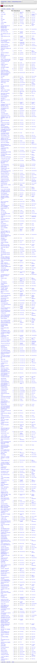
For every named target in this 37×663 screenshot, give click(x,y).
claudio (21, 62)
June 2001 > (9, 8)
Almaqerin (3, 305)
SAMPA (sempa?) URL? (5, 460)
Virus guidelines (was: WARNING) (5, 109)
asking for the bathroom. (5, 136)
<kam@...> (21, 210)
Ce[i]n (2, 50)
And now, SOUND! (4, 44)
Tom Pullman (34, 48)
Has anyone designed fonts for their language (5, 40)
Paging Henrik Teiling (5, 81)
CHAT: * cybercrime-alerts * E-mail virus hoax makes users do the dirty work (5, 60)
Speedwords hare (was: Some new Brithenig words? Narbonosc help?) (6, 235)
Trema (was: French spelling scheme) (4, 558)
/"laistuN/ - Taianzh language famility (4, 289)
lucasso (33, 394)
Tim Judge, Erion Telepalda (34, 14)
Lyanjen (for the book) (5, 415)
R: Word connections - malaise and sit (5, 226)
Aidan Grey (33, 77)
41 (13, 362)
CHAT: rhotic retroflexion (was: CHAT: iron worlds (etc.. (5, 356)
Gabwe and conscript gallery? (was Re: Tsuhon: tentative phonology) (5, 506)
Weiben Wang (22, 312)
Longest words (3, 517)
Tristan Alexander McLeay (33, 272)
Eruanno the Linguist (21, 102)
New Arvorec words (4, 31)
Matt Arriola (22, 19)
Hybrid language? (4, 193)
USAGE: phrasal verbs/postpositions (4, 538)
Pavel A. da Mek (34, 52)
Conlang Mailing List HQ (16, 1)
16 (13, 390)
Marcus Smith (22, 543)
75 (13, 31)
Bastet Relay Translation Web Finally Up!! (5, 94)
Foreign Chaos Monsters (5, 122)
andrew (21, 25)
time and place (3, 223)
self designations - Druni (5, 330)
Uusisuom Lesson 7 (4, 587)
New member (3, 57)
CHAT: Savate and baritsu (5, 293)
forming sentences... (4, 651)
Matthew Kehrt (22, 532)
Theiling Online (4, 1)
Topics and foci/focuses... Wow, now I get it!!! (5, 530)
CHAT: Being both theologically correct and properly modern (5, 401)
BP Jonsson (21, 57)
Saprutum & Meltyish (5, 52)
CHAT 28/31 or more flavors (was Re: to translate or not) (6, 592)
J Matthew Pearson (21, 93)
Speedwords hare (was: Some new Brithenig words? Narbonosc (6, 145)
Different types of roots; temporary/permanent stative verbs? (6, 541)
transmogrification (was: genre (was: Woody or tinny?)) (5, 275)
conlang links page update (5, 158)
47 (13, 278)
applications (3, 204)
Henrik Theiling (22, 17)
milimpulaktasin (4, 575)
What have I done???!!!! (5, 173)
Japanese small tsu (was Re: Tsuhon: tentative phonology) (6, 565)
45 (13, 57)
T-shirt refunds (3, 240)
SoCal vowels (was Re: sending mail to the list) (5, 585)
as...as (2, 426)
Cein (2, 38)
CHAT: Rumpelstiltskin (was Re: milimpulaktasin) (5, 580)
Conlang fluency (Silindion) (4, 482)
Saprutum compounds (5, 547)
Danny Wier (33, 17)
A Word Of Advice (4, 387)
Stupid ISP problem (4, 176)
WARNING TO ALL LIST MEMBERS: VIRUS (5, 105)
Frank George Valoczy (22, 216)
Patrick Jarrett (34, 59)
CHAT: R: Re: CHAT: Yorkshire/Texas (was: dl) (5, 600)
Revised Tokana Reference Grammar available (5, 308)
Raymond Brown (34, 45)
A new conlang (3, 22)
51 (13, 33)
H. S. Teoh (21, 76)
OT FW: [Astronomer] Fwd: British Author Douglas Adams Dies (6, 442)
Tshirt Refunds (3, 378)
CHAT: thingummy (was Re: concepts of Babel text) (5, 544)
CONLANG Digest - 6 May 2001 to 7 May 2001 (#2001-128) (6, 495)
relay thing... (3, 102)
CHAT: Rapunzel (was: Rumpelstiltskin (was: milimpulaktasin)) (5, 606)
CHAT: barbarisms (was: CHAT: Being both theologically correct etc (5, 374)
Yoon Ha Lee (22, 491)
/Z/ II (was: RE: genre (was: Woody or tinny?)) (6, 296)
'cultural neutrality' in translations (4, 659)
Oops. (2, 476)
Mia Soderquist (22, 136)
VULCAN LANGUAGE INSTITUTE (5, 219)
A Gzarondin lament (4, 303)
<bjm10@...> (34, 44)
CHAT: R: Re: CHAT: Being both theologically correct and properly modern (5, 447)
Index (13, 8)
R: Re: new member (4, 140)
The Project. (3, 210)
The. (1, 280)
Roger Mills (21, 387)
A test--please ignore (4, 113)
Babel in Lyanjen (4, 650)
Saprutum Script (4, 404)
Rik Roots (21, 68)
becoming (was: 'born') (5, 471)
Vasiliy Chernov (22, 489)
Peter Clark (33, 19)
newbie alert (3, 249)
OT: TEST (3, 12)
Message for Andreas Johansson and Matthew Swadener (5, 197)
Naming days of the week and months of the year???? (5, 617)
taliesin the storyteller (21, 16)
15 (13, 205)
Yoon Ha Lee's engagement (6, 339)
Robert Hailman (22, 116)
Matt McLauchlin (22, 72)
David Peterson (22, 110)
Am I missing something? (5, 350)
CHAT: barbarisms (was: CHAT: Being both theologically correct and (5, 370)
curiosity (2, 527)
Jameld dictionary (4, 183)
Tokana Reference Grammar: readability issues (6, 266)
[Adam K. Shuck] (33, 142)
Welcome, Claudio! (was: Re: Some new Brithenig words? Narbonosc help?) (5, 257)
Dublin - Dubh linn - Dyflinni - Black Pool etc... (5, 263)
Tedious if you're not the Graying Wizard (5, 536)
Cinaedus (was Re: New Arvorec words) (5, 169)
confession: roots (4, 488)
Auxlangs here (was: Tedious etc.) (4, 512)
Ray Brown (21, 20)
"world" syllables (4, 434)
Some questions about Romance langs (5, 298)
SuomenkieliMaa (34, 335)
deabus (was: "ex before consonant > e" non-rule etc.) (5, 457)
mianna (21, 639)
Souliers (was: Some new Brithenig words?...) (5, 181)
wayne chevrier (34, 57)
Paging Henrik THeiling (5, 79)
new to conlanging (4, 227)
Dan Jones (33, 31)
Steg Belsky (21, 89)
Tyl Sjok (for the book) (5, 174)
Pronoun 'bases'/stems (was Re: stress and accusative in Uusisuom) (6, 522)
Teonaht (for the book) (5, 179)
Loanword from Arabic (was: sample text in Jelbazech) (5, 161)
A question (3, 62)
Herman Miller (22, 234)
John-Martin (33, 39)
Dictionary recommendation (4, 239)
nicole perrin (33, 378)
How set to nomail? (4, 91)
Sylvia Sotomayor (22, 82)
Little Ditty (3, 112)
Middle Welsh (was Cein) (5, 36)
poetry (2, 394)
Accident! (2, 611)
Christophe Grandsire (21, 36)
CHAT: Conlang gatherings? (4, 453)
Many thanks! (3, 648)
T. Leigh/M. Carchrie (33, 645)
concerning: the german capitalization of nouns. (5, 133)
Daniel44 (33, 184)
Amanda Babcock (33, 322)
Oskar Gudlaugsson (33, 298)
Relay (2, 16)
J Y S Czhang (22, 23)
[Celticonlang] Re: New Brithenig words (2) (5, 286)
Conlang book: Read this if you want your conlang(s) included (5, 332)
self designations (4, 281)
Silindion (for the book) (5, 393)
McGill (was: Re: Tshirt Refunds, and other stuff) (5, 245)
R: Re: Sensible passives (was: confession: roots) (5, 450)
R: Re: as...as (3, 399)
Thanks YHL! (3, 603)
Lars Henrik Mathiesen (21, 59)
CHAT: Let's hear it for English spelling (5, 166)
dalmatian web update (5, 424)
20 (13, 173)
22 (13, 42)
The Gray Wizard (22, 142)
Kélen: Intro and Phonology (6, 156)
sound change (3, 454)
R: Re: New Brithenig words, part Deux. (5, 96)
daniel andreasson (33, 24)
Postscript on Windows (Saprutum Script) (5, 571)
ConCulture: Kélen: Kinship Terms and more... (6, 152)
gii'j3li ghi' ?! (3, 98)
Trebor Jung (21, 22)
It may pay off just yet (5, 647)
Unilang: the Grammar (5, 654)
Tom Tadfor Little (22, 362)
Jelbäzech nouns (4, 379)
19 (13, 54)
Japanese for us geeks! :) (5, 469)
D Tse (32, 176)
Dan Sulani (21, 48)
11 (13, 144)
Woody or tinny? (4, 278)
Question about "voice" (5, 433)
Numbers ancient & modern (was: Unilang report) (6, 171)
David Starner (22, 314)
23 (13, 472)
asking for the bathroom (5, 42)
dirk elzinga (33, 20)
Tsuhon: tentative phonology (4, 595)
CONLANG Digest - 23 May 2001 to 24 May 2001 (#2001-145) (5, 232)
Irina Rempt (21, 79)
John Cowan (22, 65)
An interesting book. (4, 653)
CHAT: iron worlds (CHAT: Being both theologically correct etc (6, 353)
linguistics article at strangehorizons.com (4, 492)
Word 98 (2, 271)
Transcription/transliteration (6, 396)
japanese (2, 23)
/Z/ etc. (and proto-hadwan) (6, 304)
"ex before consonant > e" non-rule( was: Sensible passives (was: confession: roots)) (5, 464)
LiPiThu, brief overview (5, 115)
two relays (3, 76)
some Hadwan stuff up (5, 194)
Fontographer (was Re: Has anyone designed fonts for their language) (6, 130)
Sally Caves (33, 42)
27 (13, 584)
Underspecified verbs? (5, 337)
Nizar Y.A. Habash (21, 229)
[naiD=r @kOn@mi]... (5, 486)
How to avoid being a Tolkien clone (5, 202)
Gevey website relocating (5, 189)
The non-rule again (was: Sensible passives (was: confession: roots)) (5, 429)
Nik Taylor (33, 12)
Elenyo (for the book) (5, 177)
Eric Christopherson (22, 205)
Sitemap (9, 1)
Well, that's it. (3, 251)
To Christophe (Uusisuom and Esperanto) (5, 609)
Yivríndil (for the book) (5, 376)
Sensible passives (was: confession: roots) (5, 30)
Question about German (5, 341)
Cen (1, 199)
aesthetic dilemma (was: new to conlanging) (5, 206)
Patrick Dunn (34, 62)
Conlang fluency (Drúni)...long (4, 467)
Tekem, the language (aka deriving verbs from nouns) (5, 322)
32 (13, 488)
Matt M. (33, 72)
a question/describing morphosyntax (4, 148)
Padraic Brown (34, 33)
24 (13, 347)
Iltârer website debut (4, 361)
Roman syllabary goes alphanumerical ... (5, 301)
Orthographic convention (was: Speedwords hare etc (5, 191)
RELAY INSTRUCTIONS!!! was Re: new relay (5, 55)
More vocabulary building (5, 320)
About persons (3, 267)
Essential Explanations (5, 381)
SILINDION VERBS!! (5, 67)
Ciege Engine (34, 651)
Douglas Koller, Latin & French (22, 42)
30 (13, 29)
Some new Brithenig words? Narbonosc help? (5, 127)
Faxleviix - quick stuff (5, 568)
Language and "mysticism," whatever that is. (6, 533)
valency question (4, 392)
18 (13, 14)
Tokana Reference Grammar (4, 284)
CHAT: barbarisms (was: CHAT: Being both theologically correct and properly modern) (5, 384)
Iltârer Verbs (3, 359)
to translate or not (4, 597)
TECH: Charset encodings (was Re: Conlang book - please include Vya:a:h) (5, 315)
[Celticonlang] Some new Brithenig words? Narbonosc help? (5, 26)
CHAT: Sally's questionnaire (3, 645)
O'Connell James (22, 147)
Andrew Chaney (22, 44)
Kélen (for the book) (4, 187)
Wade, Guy (21, 85)
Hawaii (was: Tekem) (4, 367)
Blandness (3, 627)
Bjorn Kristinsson (33, 263)
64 (13, 431)
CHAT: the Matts (4, 519)
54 (13, 480)
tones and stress (3, 489)
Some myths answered (5, 601)
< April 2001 (3, 8)
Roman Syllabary (4, 318)
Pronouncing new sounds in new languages (6, 613)
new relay (2, 68)
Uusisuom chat (3, 546)
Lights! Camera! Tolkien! (5, 89)
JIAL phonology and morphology (4, 561)
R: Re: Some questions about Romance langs (5, 270)
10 (13, 77)
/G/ (1, 638)
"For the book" (3, 150)
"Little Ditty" (3, 65)
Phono (2, 77)
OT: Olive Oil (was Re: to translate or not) (5, 573)
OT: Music (3, 19)
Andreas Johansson (21, 185)
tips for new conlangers (5, 142)
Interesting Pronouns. (4, 472)
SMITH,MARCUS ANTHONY (22, 597)
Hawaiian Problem (4, 503)
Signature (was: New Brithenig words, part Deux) (6, 139)
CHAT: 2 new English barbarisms (5, 420)
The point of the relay (5, 106)
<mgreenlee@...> (34, 331)
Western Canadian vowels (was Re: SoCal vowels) (5, 437)
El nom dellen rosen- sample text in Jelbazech (5, 71)
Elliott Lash (33, 65)
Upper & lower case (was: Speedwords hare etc (5, 46)
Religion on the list (4, 64)
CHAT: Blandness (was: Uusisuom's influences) (5, 632)
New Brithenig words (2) (5, 252)
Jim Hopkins (33, 84)
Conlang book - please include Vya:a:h (5, 336)
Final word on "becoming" (5, 397)
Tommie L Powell (22, 501)
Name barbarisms (4, 347)
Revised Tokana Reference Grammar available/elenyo (5, 311)
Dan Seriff (21, 45)
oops (2, 17)
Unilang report (3, 312)
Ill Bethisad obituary (4, 389)
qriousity (2, 501)
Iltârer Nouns (3, 562)
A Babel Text (3, 500)
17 (13, 22)
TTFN (2, 20)
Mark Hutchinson (22, 588)
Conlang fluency (4, 390)
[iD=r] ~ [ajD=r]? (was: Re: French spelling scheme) (6, 509)
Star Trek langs (3, 212)
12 (13, 23)
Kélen (2, 84)
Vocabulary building (4, 636)
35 (13, 170)
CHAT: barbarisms (4, 349)
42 (13, 555)
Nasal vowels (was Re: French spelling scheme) (5, 498)
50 (13, 93)
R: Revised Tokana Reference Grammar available (4, 325)
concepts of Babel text (5, 516)
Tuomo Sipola (34, 267)
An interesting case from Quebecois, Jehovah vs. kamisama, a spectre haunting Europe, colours (5, 621)
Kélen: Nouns (3, 82)
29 (13, 126)
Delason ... (3, 229)
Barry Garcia (22, 168)
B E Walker (33, 365)
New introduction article (5, 474)
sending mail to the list (5, 615)
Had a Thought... (4, 110)
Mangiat (21, 95)
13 (13, 307)
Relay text (2, 88)
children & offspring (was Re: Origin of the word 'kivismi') (5, 625)
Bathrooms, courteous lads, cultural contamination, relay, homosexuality (6, 73)
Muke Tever (21, 194)
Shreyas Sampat (34, 68)
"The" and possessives (5, 164)
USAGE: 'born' (3, 431)
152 (13, 68)
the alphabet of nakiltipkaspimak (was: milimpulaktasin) (5, 552)
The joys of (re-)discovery (5, 343)
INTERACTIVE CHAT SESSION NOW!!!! (5, 550)
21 (13, 321)
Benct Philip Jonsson (22, 12)
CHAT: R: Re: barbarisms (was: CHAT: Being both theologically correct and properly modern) (5, 407)
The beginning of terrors (5, 528)
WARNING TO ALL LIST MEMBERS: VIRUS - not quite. (5, 117)
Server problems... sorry (5, 135)
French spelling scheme (5, 480)
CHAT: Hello (3, 14)
